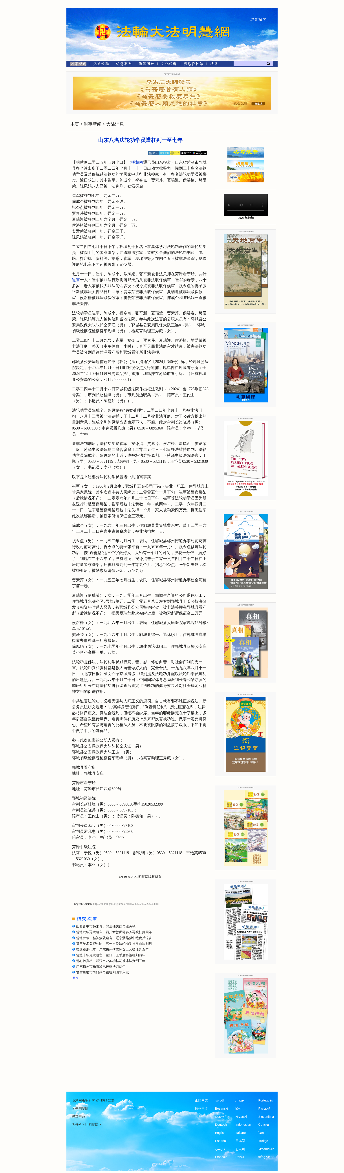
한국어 (240, 1149)
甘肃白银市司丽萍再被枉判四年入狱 (102, 972)
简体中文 (201, 1108)
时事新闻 (92, 124)
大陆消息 (115, 124)
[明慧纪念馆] (193, 64)
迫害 (76, 280)
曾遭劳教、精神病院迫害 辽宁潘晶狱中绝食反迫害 (114, 938)
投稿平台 (78, 1116)
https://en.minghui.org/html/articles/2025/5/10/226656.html (126, 903)
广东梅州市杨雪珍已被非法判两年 (101, 966)
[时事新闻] (77, 64)
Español (221, 1141)
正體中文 (201, 1100)
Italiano (240, 1132)
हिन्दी (238, 1108)
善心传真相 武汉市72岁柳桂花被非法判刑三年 (110, 961)
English (220, 1132)
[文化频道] (169, 64)
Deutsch (221, 1124)
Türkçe (263, 1141)
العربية (219, 1100)
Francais (221, 1157)
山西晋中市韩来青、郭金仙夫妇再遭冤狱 (105, 926)
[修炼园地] (146, 64)
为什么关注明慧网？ (87, 1125)
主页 (74, 124)
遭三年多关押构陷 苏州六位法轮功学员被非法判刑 (114, 943)
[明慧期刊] (124, 64)
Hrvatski (241, 1116)
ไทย (261, 1132)
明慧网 (137, 162)
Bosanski (221, 1108)
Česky (219, 1116)
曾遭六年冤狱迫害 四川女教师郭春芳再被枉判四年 (114, 932)
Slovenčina (266, 1116)
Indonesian (243, 1124)
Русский (264, 1108)
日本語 (240, 1141)
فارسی (220, 1149)
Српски (263, 1124)
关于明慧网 (80, 1109)
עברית (239, 1100)
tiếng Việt (264, 1157)
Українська (266, 1149)
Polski (239, 1157)
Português (265, 1100)
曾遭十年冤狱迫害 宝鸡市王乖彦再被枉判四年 (110, 955)
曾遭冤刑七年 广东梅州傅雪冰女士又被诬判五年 (112, 949)
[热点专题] (101, 64)
